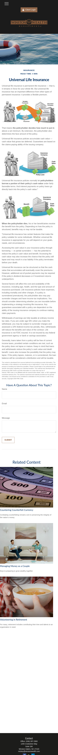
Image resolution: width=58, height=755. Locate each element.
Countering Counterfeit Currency (16, 510)
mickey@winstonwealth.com (29, 751)
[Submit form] (8, 440)
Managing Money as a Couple (15, 566)
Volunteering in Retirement (13, 619)
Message (6, 418)
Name (4, 389)
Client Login (29, 10)
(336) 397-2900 (32, 741)
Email (4, 403)
